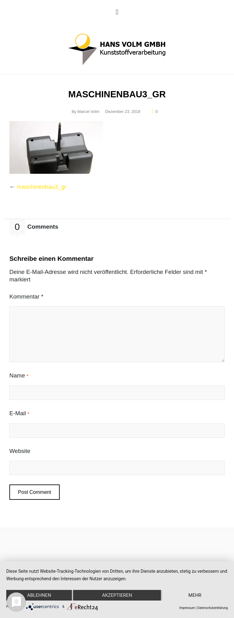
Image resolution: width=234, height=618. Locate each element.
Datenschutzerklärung (212, 608)
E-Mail (19, 413)
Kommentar (26, 296)
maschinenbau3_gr (42, 186)
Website (19, 451)
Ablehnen (39, 595)
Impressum (187, 608)
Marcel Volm (88, 111)
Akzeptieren (117, 595)
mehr (195, 595)
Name (18, 375)
